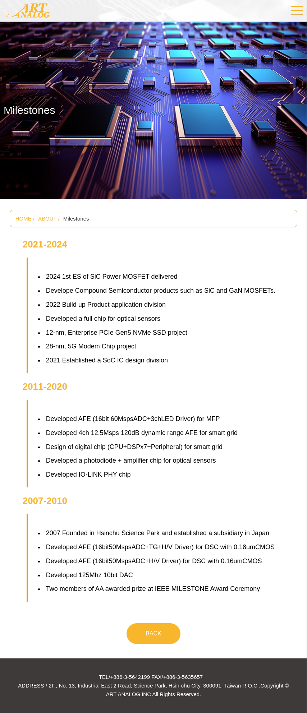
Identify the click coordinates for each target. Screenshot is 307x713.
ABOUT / (49, 219)
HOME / (25, 219)
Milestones (76, 219)
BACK (153, 633)
